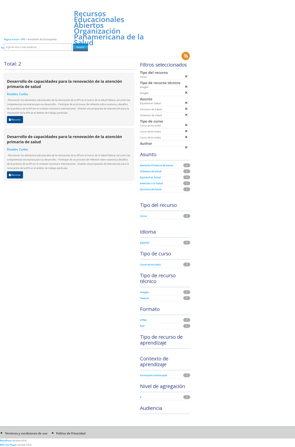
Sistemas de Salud (150, 171)
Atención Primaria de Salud (156, 165)
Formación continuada (153, 375)
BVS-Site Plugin (8, 444)
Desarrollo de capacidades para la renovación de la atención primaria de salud (64, 83)
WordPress (6, 440)
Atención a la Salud (151, 183)
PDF (142, 326)
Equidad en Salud (150, 177)
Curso (143, 216)
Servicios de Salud (150, 189)
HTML (143, 320)
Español (144, 242)
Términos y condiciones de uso (26, 433)
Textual (144, 298)
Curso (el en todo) (150, 264)
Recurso (15, 119)
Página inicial (11, 39)
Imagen (144, 292)
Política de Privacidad (70, 433)
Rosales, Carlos (17, 94)
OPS (23, 39)
